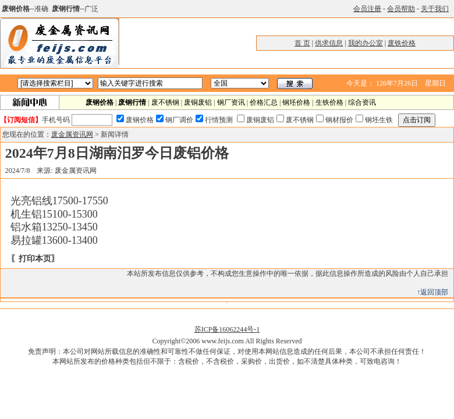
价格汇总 (264, 102)
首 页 (302, 43)
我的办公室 (365, 43)
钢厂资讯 (231, 102)
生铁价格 (329, 102)
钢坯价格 (296, 102)
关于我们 (435, 9)
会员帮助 (401, 9)
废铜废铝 (198, 102)
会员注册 (367, 9)
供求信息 (329, 43)
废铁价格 (402, 43)
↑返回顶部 (432, 292)
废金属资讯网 (72, 134)
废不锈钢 (165, 102)
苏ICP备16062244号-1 (227, 329)
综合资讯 (362, 102)
